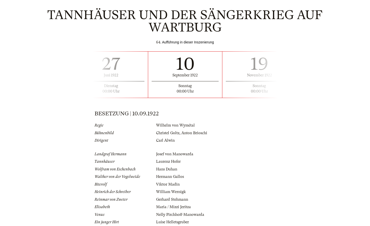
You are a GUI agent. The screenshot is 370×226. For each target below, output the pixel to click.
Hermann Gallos (170, 176)
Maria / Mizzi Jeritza (173, 207)
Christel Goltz (167, 133)
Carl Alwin (165, 140)
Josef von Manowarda (174, 154)
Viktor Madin (168, 184)
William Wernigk (171, 192)
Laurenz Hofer (168, 161)
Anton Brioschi (194, 133)
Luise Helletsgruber (172, 222)
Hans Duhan (166, 169)
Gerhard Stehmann (172, 199)
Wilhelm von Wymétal (175, 125)
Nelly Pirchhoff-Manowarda (180, 214)
